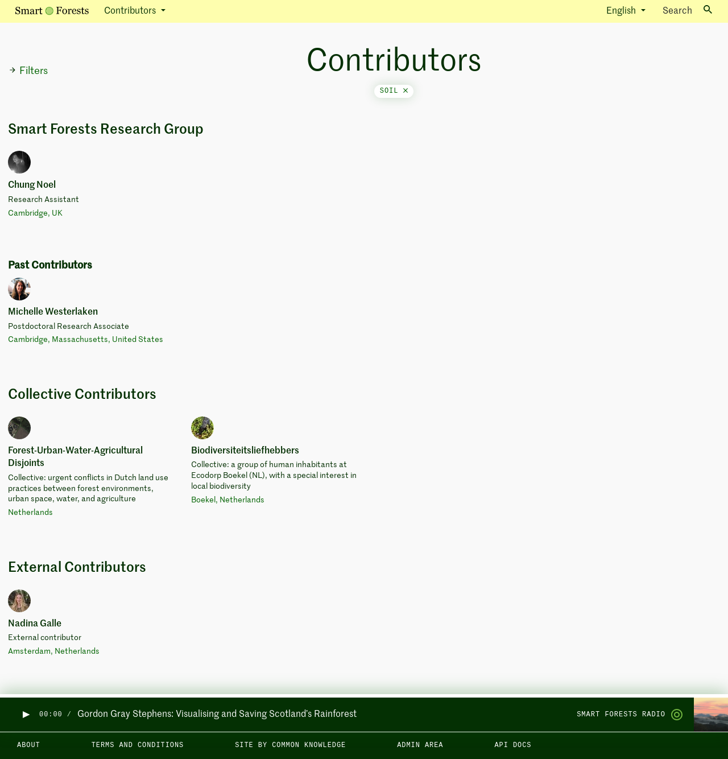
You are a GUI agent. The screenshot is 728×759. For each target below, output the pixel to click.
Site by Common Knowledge (290, 745)
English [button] (622, 11)
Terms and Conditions (138, 745)
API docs (512, 745)
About (28, 745)
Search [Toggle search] (687, 10)
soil (394, 91)
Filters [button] (28, 71)
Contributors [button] (131, 11)
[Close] (405, 91)
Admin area (420, 745)
